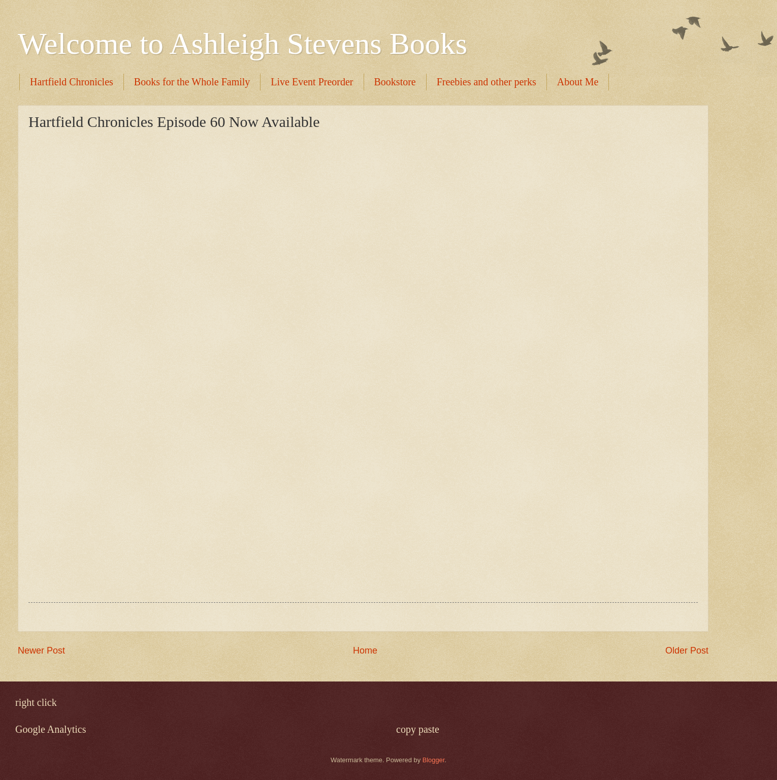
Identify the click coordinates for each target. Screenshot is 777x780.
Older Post (686, 650)
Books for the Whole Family (192, 81)
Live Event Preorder (312, 81)
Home (365, 650)
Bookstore (395, 81)
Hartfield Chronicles (71, 81)
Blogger (434, 760)
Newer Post (41, 650)
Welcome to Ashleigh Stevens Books (242, 43)
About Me (578, 81)
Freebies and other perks (486, 81)
